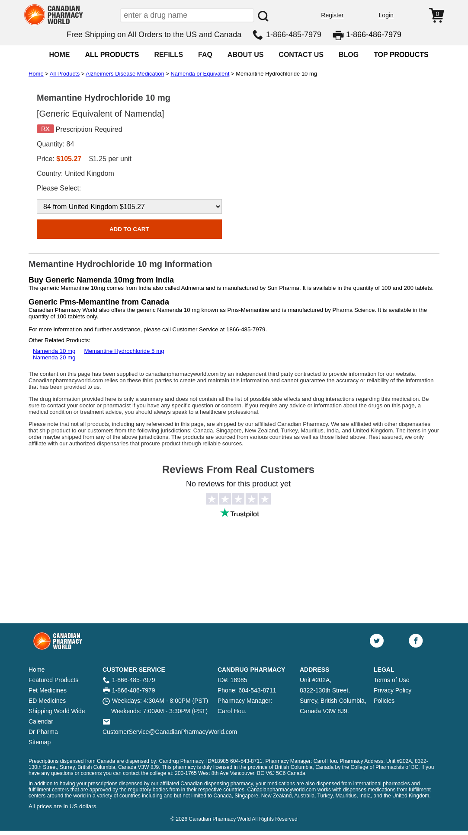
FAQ (205, 54)
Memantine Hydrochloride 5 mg (124, 351)
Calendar (41, 721)
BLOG (349, 54)
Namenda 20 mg (54, 357)
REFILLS (168, 54)
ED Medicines (47, 700)
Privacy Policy (392, 690)
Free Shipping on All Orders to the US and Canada (154, 34)
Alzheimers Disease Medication (125, 73)
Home (36, 73)
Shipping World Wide (57, 711)
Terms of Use (391, 679)
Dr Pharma (43, 731)
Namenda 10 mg (54, 351)
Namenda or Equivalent (199, 73)
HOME (59, 54)
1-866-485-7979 (293, 34)
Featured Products (53, 679)
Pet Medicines (48, 690)
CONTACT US (301, 54)
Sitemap (40, 742)
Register (332, 15)
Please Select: (59, 188)
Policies (384, 700)
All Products (65, 73)
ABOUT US (246, 54)
